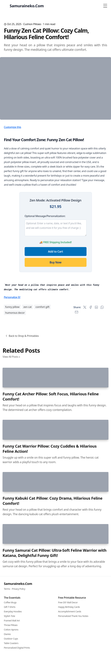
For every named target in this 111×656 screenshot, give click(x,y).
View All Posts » (11, 509)
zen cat (27, 459)
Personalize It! (12, 449)
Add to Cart (55, 300)
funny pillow (12, 459)
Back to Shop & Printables (22, 488)
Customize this (12, 176)
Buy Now (55, 311)
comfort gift (42, 459)
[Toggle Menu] (105, 6)
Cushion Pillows (32, 24)
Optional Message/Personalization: (45, 265)
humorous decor (15, 465)
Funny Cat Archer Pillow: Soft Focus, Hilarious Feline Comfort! (51, 635)
